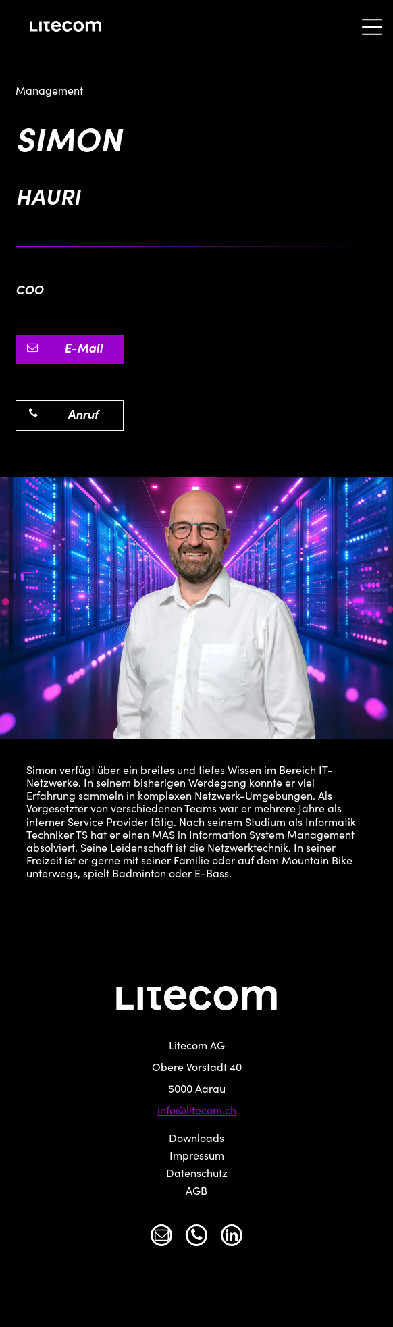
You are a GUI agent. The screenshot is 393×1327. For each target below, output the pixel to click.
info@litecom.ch (196, 1111)
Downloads (196, 1139)
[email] (161, 1236)
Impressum (196, 1156)
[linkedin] (231, 1236)
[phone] (196, 1236)
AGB (196, 1192)
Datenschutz (197, 1174)
